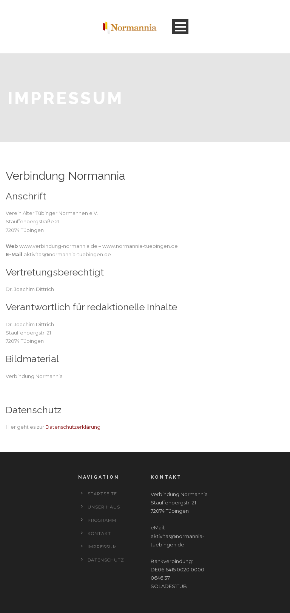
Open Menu (180, 26)
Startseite (102, 493)
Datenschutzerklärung (72, 427)
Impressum (102, 546)
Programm (102, 520)
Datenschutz (106, 560)
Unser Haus (104, 507)
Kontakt (99, 533)
